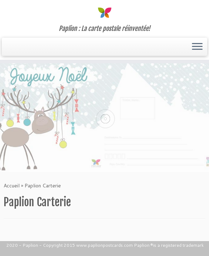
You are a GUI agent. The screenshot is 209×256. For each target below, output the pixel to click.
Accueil (12, 185)
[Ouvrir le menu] (197, 47)
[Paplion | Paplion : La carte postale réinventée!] (104, 12)
